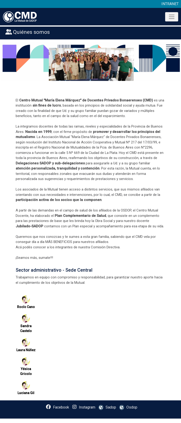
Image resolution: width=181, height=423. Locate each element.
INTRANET (170, 4)
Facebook (57, 407)
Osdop (127, 408)
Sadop (106, 408)
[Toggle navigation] (171, 16)
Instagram (83, 407)
